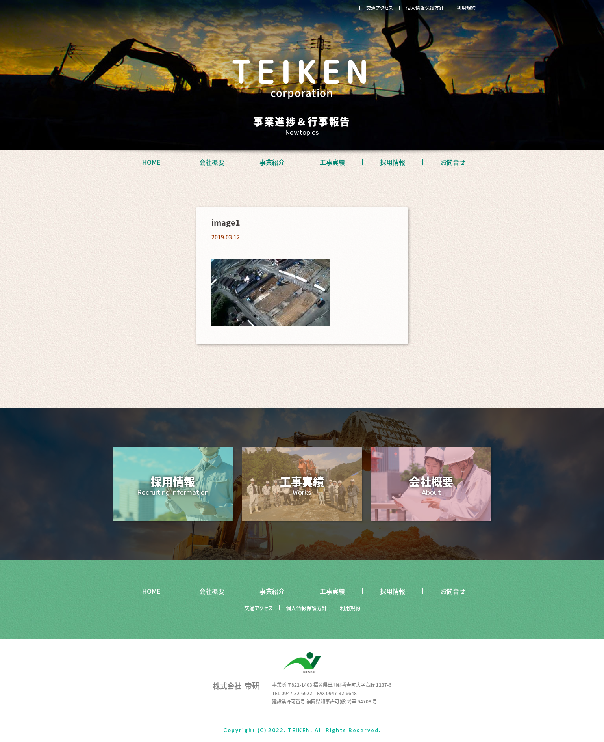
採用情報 (392, 162)
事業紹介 (272, 162)
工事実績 (332, 162)
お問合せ (453, 162)
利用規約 (466, 8)
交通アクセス (379, 8)
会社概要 (211, 162)
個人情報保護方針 (425, 8)
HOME (151, 162)
